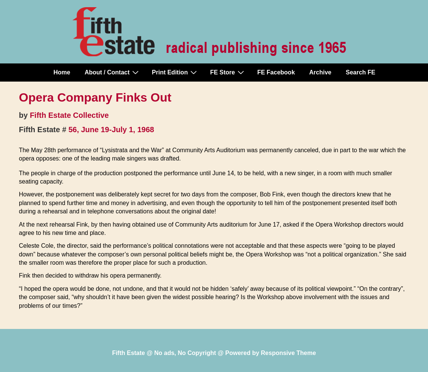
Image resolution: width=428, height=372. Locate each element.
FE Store (228, 72)
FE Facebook (276, 72)
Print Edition (175, 72)
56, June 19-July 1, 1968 (111, 129)
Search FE (360, 72)
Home (62, 72)
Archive (320, 72)
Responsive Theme (288, 353)
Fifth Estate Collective (69, 115)
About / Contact (113, 72)
